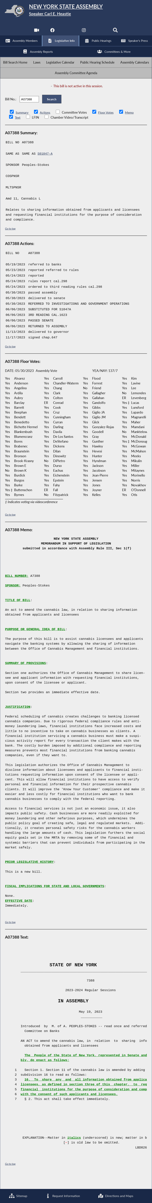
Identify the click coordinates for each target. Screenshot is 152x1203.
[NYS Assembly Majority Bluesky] (100, 32)
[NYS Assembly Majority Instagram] (84, 32)
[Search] (116, 32)
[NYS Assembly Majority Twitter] (68, 32)
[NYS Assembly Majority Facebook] (52, 32)
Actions (45, 125)
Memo (131, 125)
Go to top (10, 241)
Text (18, 130)
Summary (22, 125)
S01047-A (45, 166)
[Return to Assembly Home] (76, 11)
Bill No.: (10, 110)
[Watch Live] (36, 32)
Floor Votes (107, 125)
